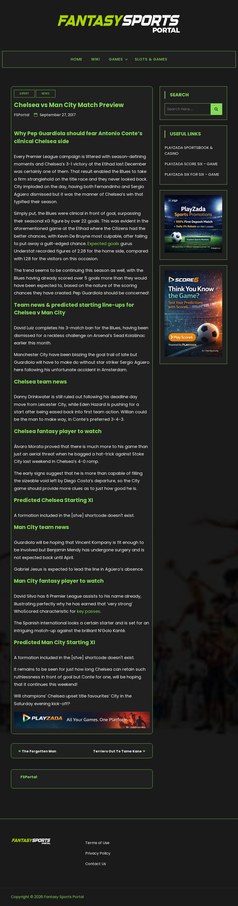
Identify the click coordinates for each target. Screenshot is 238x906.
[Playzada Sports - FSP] (82, 727)
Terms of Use (97, 842)
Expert (24, 93)
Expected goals (103, 243)
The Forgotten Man (39, 751)
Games (116, 59)
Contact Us (95, 863)
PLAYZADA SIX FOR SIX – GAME (192, 174)
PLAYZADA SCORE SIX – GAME (191, 164)
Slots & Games (151, 59)
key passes (88, 611)
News (46, 93)
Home (76, 59)
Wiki (95, 59)
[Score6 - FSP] (193, 355)
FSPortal (21, 115)
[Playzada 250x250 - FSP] (193, 251)
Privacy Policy (97, 853)
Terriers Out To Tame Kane (117, 751)
